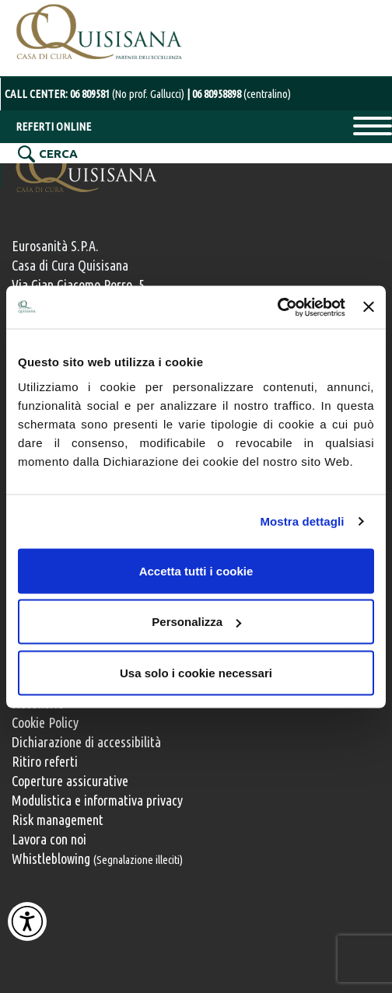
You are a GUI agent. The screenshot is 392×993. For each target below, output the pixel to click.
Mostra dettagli (302, 521)
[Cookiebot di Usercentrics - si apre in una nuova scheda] (277, 307)
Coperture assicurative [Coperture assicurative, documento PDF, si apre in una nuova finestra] (70, 780)
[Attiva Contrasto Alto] (27, 921)
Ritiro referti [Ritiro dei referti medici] (45, 761)
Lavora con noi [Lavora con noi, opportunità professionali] (49, 839)
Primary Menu (372, 126)
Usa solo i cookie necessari (196, 672)
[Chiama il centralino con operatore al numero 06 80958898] (239, 93)
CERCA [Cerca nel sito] (58, 153)
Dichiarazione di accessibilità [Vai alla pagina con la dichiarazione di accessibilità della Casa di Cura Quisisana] (86, 742)
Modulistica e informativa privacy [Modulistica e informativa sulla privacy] (97, 800)
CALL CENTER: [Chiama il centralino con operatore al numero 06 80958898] (96, 93)
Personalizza (196, 621)
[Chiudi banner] (368, 307)
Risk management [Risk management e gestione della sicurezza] (57, 819)
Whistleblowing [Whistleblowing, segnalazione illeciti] (97, 858)
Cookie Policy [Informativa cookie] (45, 722)
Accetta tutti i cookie (196, 570)
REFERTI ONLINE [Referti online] (53, 126)
